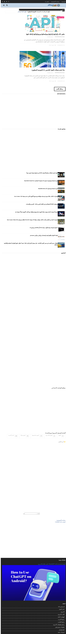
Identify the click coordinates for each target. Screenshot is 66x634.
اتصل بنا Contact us (59, 494)
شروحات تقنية (60, 604)
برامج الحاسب (60, 593)
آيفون (60, 407)
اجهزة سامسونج (36, 407)
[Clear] (23, 485)
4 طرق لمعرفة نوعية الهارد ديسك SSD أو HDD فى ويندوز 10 (43, 199)
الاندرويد (62, 583)
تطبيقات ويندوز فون (59, 599)
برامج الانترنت (60, 591)
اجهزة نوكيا (24, 407)
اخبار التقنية (61, 581)
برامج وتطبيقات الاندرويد (58, 596)
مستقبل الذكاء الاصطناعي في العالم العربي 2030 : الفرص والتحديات (41, 176)
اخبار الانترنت (12, 407)
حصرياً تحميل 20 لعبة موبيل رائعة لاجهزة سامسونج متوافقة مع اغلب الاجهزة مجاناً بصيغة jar (36, 183)
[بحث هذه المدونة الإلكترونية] (31, 485)
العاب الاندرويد (60, 586)
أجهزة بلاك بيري (50, 407)
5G (29, 17)
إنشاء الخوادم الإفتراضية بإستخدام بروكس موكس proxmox (43, 207)
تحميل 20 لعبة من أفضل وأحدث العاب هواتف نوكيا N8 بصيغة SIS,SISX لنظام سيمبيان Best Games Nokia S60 (31, 191)
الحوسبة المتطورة (60, 17)
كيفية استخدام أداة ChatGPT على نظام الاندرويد (51, 536)
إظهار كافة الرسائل (21, 12)
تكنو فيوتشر (61, 601)
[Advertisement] (33, 80)
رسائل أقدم (57, 60)
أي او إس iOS (60, 578)
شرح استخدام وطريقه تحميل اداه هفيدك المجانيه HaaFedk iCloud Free (40, 152)
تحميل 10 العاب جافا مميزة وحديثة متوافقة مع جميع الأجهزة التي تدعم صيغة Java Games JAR (35, 168)
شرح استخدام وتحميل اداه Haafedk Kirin (47, 160)
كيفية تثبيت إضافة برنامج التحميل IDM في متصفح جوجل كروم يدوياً (41, 144)
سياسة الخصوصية (54, 1)
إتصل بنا (46, 1)
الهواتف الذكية (60, 588)
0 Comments (60, 52)
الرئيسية (63, 1)
